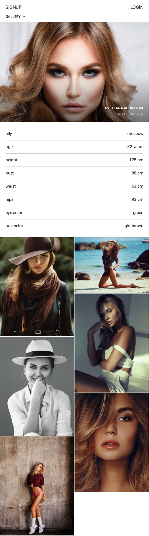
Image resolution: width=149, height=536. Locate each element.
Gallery (15, 16)
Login (137, 7)
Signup (13, 7)
